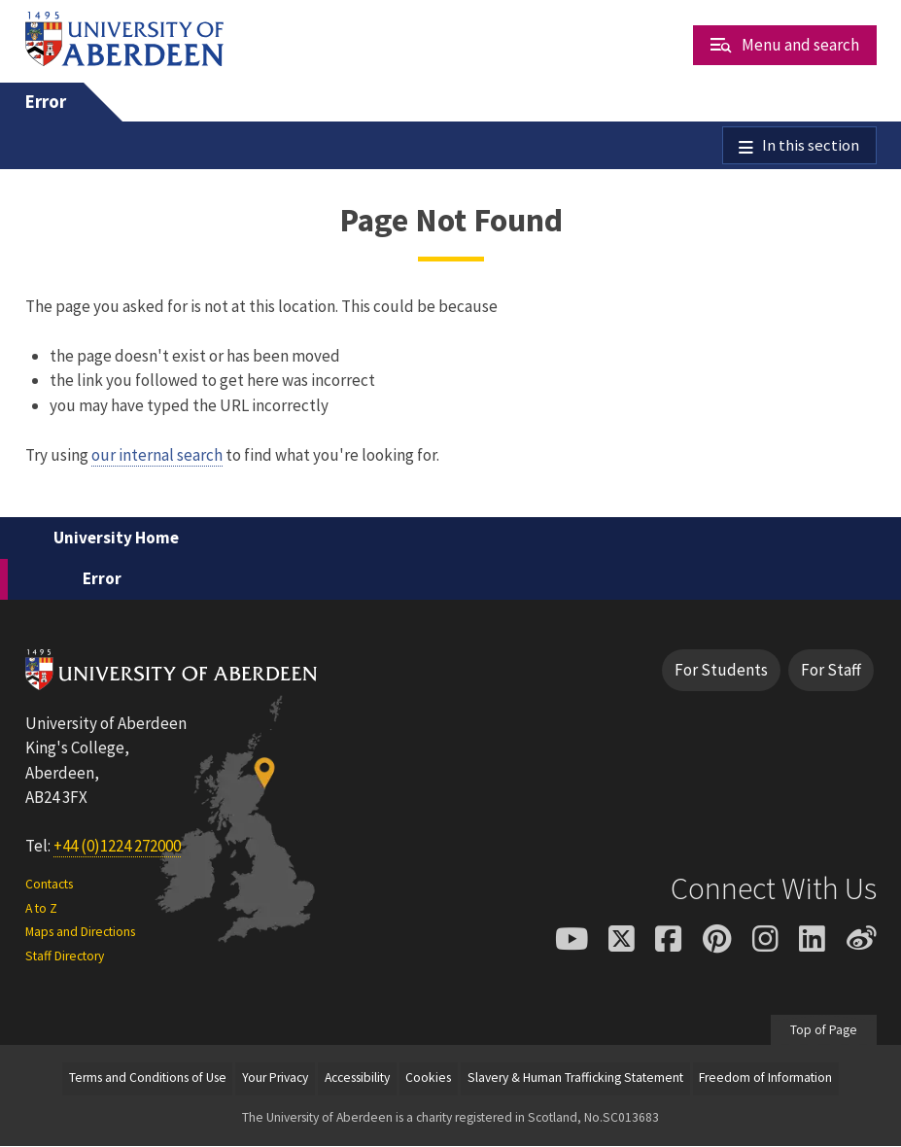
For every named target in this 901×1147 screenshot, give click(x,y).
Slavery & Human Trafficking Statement (575, 1079)
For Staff (831, 670)
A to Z (41, 909)
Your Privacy (275, 1079)
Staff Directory (64, 957)
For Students (721, 670)
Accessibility (357, 1079)
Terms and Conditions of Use (147, 1079)
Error (45, 101)
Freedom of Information (765, 1079)
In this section (810, 145)
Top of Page (823, 1031)
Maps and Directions (80, 932)
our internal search (157, 456)
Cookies (428, 1079)
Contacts (49, 886)
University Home (116, 538)
